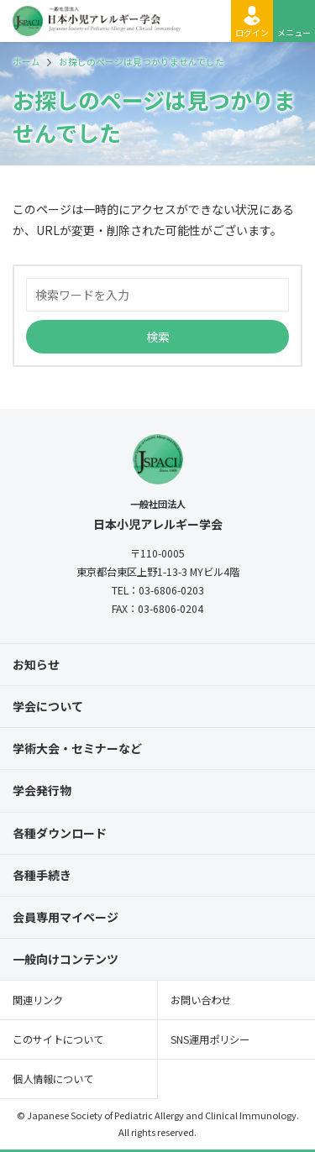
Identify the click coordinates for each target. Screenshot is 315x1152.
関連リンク (38, 1000)
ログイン (252, 32)
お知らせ (36, 664)
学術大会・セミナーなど (77, 748)
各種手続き (42, 875)
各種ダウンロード (60, 833)
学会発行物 (42, 790)
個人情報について (53, 1079)
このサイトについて (58, 1039)
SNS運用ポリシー (210, 1039)
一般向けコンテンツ (65, 958)
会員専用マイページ (65, 917)
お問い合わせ (201, 1000)
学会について (48, 706)
